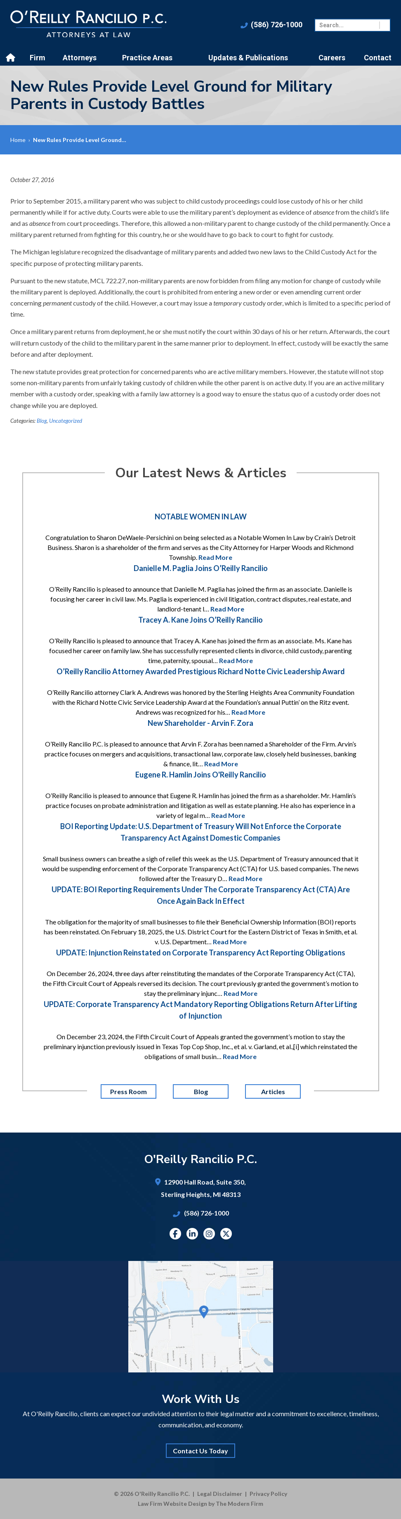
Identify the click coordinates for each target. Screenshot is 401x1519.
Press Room (128, 1091)
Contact (378, 57)
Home (11, 58)
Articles (273, 1091)
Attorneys (80, 57)
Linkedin (192, 1233)
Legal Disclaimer (219, 1493)
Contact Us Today (200, 1451)
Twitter (226, 1233)
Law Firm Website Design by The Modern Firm (200, 1503)
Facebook (175, 1233)
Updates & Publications (248, 57)
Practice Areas (147, 57)
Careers (331, 57)
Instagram (209, 1233)
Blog (42, 420)
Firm (37, 57)
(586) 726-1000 (276, 24)
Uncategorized (65, 420)
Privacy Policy (268, 1493)
